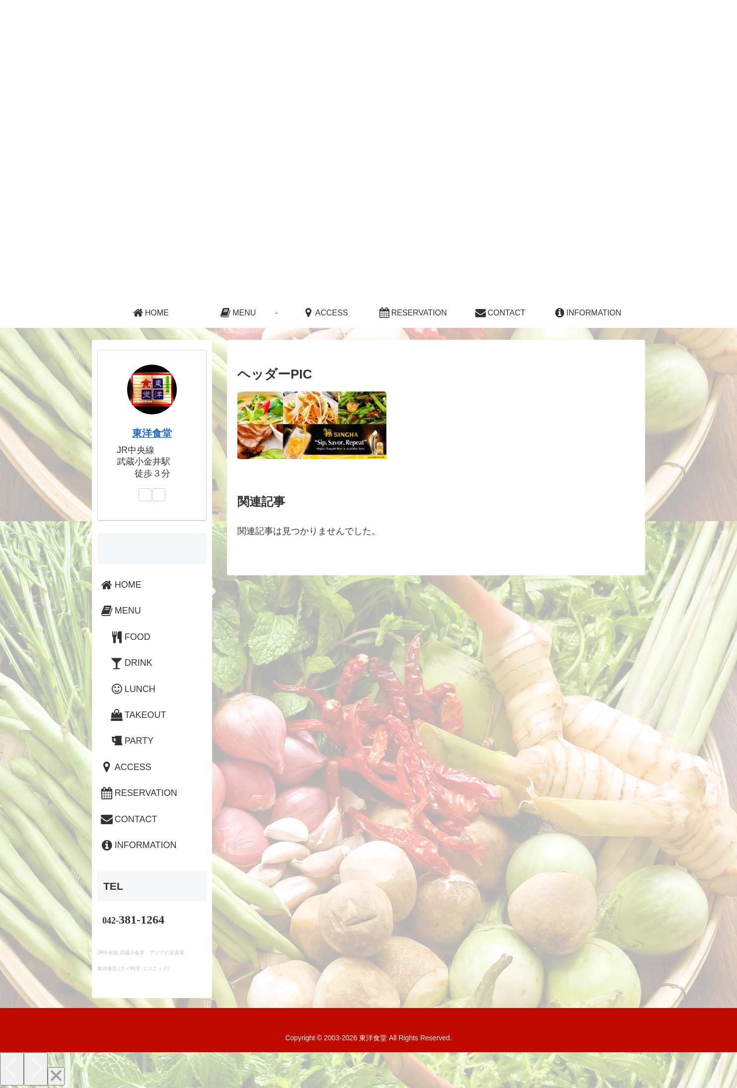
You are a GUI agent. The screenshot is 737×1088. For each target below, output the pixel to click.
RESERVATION (138, 793)
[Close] (56, 1076)
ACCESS (125, 767)
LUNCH (132, 689)
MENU (120, 611)
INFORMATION (138, 845)
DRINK (130, 663)
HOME (120, 585)
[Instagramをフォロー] (145, 494)
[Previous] (12, 1069)
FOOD (129, 637)
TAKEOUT (137, 715)
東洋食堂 (152, 433)
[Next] (36, 1069)
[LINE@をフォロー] (158, 494)
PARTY (131, 741)
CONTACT (128, 819)
